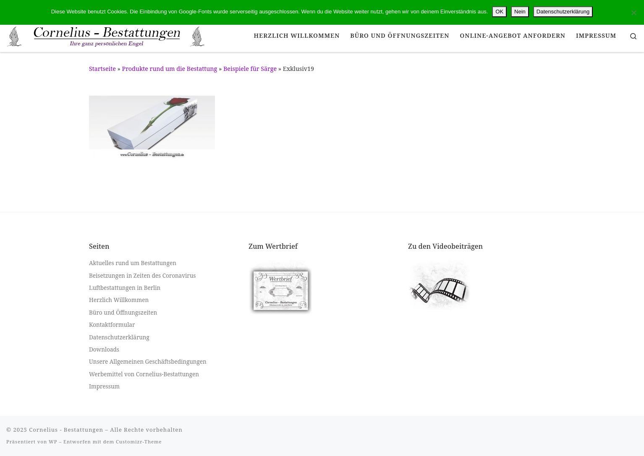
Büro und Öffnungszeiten (123, 312)
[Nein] (633, 12)
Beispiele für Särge (250, 69)
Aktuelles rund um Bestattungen (132, 263)
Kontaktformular (112, 324)
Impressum (104, 386)
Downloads (104, 349)
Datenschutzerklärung (119, 337)
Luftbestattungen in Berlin (124, 288)
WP (53, 441)
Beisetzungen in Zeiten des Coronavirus (142, 275)
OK (499, 11)
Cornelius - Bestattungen (66, 429)
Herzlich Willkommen (119, 300)
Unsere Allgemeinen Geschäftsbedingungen (148, 361)
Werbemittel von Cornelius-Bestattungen (144, 374)
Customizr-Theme (139, 441)
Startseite (102, 69)
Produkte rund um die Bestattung (169, 69)
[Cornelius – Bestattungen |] (106, 34)
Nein (520, 11)
